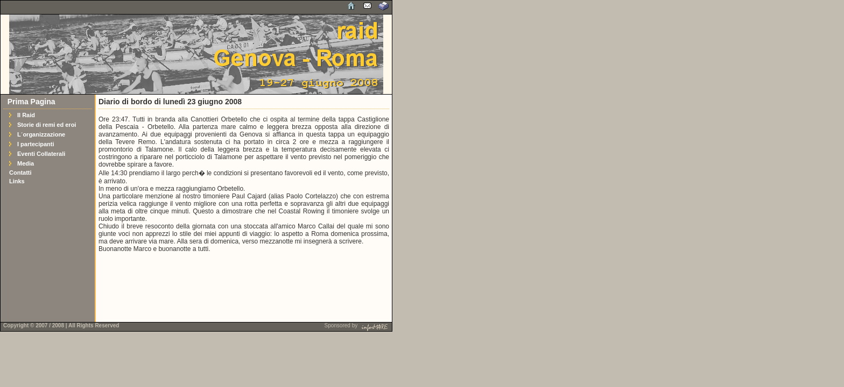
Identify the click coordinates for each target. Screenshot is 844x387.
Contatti (20, 172)
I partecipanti (35, 144)
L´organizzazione (41, 134)
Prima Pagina (31, 101)
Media (25, 163)
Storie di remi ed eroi (46, 124)
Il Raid (26, 115)
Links (17, 181)
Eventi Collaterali (41, 153)
